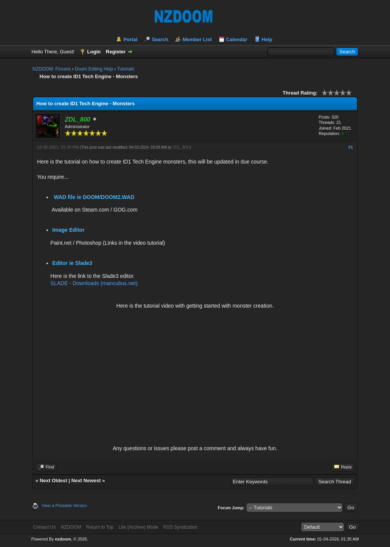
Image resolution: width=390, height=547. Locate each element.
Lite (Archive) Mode (138, 527)
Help (267, 39)
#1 (350, 147)
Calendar (237, 39)
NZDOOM (71, 527)
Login (94, 52)
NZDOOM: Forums (51, 69)
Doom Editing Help (94, 69)
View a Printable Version (64, 505)
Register (116, 52)
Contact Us (44, 527)
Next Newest (86, 480)
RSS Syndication (180, 527)
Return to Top (99, 527)
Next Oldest (53, 480)
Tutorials (125, 69)
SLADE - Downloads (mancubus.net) (93, 283)
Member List (197, 39)
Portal (130, 39)
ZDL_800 (181, 147)
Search (160, 39)
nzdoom (63, 539)
